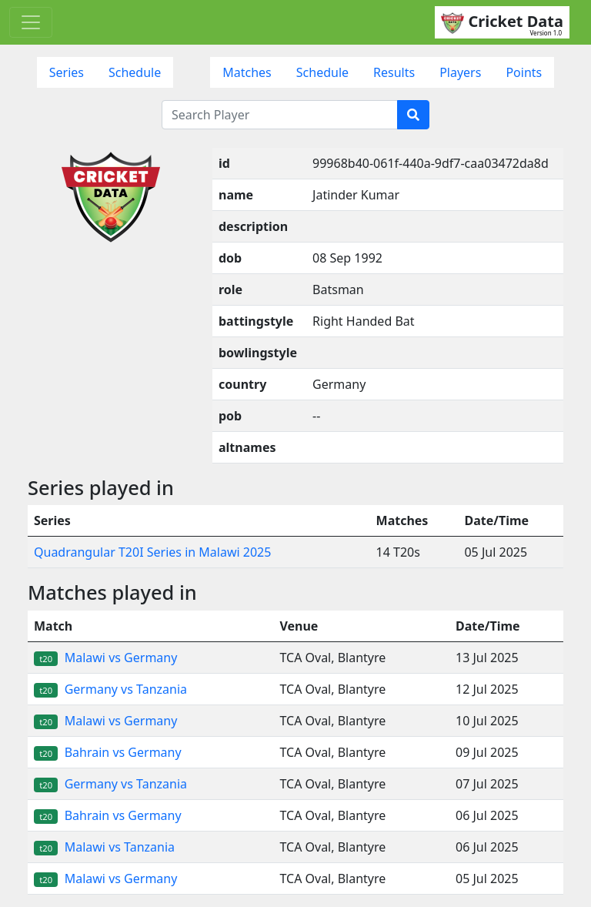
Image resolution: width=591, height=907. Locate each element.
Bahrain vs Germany (108, 752)
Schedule (135, 72)
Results (394, 72)
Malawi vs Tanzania (104, 846)
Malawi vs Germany (105, 657)
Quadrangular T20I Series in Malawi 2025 (152, 552)
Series (66, 72)
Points (524, 72)
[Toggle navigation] (30, 22)
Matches (247, 72)
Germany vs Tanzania (110, 689)
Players (460, 72)
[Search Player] (280, 114)
